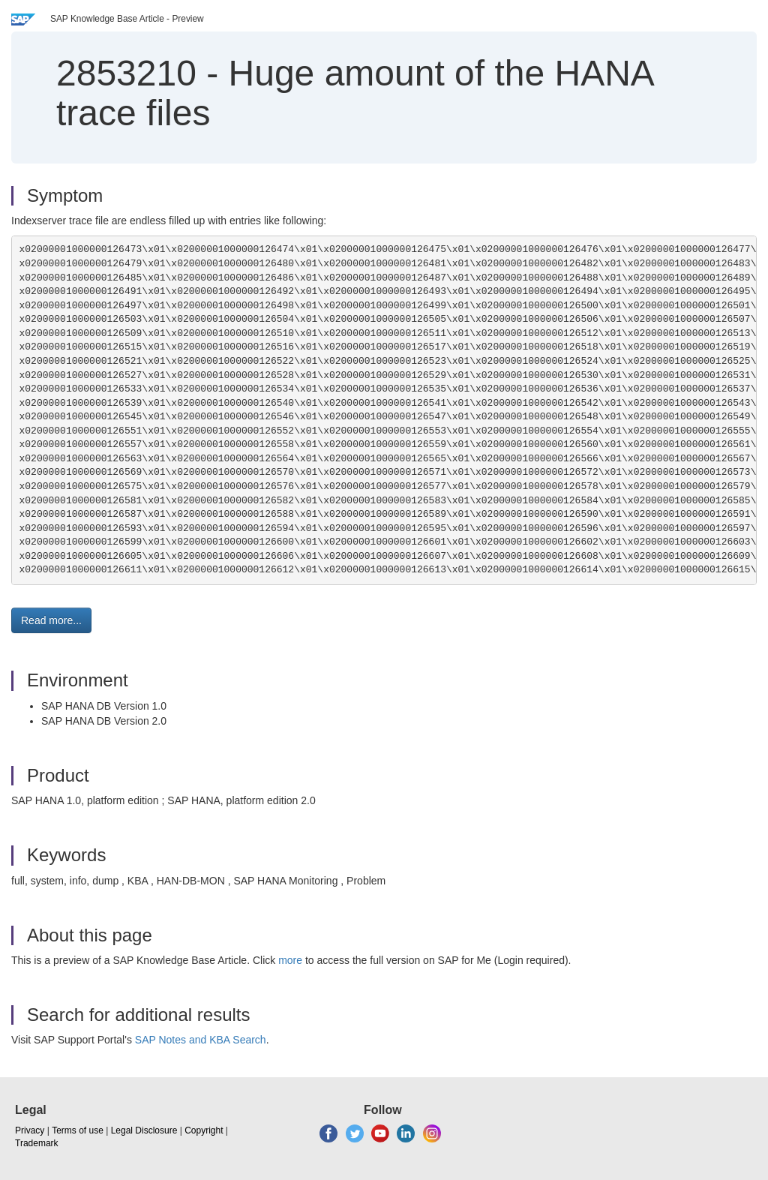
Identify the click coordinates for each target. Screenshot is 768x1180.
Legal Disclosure (144, 1130)
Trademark (36, 1143)
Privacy (29, 1130)
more (290, 960)
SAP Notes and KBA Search (200, 1040)
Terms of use (78, 1130)
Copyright (203, 1130)
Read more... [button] (51, 620)
